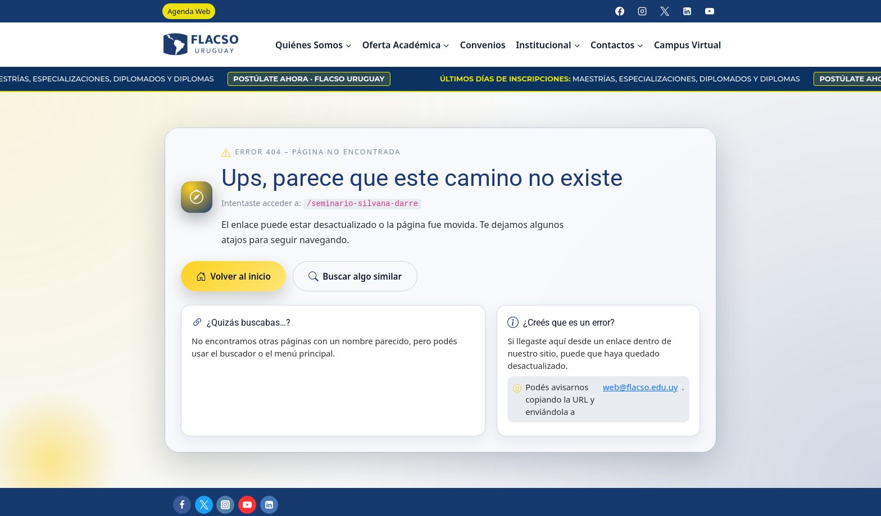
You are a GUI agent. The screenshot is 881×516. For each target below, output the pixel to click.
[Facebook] (620, 11)
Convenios (483, 45)
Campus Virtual (687, 45)
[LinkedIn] (687, 11)
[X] (665, 11)
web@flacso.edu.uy (640, 386)
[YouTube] (710, 11)
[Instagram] (642, 11)
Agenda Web (188, 11)
